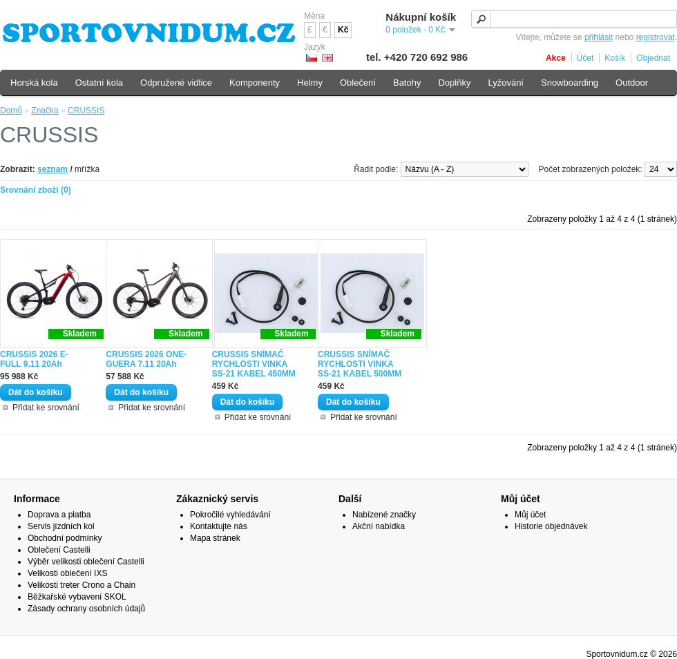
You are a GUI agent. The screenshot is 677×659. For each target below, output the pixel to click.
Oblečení (358, 82)
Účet (585, 58)
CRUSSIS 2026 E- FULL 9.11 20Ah (34, 359)
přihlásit (598, 37)
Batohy (407, 82)
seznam (52, 169)
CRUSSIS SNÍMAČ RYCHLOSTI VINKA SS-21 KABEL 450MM (254, 364)
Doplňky (454, 82)
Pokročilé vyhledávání (230, 514)
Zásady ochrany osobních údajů (86, 608)
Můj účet (530, 514)
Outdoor (632, 82)
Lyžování (506, 82)
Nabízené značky (384, 514)
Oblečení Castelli (59, 550)
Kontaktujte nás (218, 526)
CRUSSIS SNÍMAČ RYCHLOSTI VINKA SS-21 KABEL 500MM (359, 364)
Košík (614, 58)
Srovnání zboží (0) (35, 190)
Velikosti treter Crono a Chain (81, 585)
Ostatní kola (99, 82)
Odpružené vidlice (176, 82)
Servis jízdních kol (61, 526)
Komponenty (254, 82)
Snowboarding (569, 82)
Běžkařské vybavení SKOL (77, 597)
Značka (44, 110)
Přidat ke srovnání (45, 407)
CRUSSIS (86, 110)
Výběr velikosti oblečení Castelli (86, 561)
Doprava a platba (59, 514)
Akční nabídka (378, 526)
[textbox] (574, 19)
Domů (11, 110)
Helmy (310, 82)
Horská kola (34, 82)
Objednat (653, 58)
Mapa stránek (215, 538)
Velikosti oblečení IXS (67, 573)
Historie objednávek (551, 526)
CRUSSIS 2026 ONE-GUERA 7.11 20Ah (146, 359)
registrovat (655, 37)
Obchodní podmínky (65, 538)
